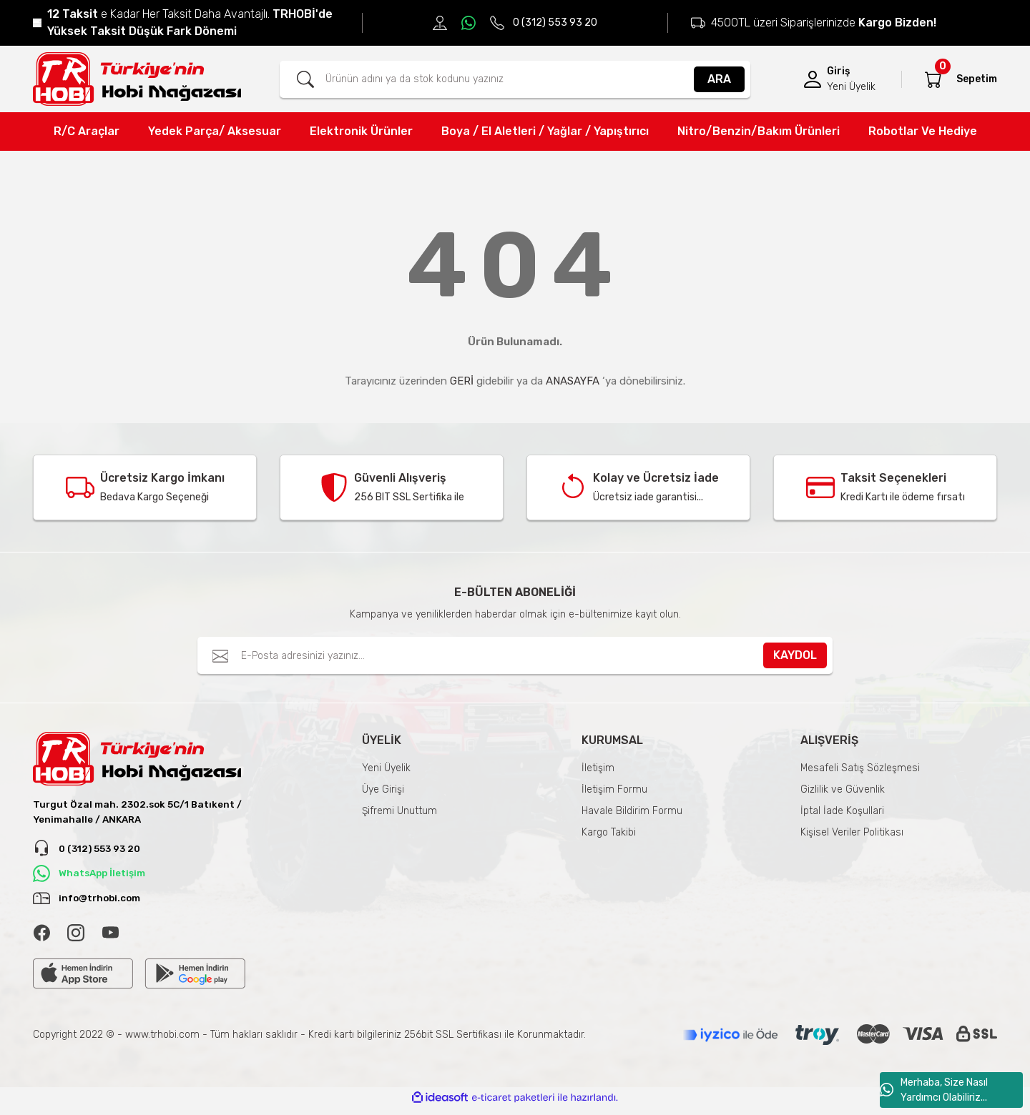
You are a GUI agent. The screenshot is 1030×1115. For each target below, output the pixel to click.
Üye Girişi (383, 789)
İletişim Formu (614, 789)
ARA (719, 79)
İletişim (598, 768)
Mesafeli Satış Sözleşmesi (860, 768)
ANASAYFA (572, 381)
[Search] (515, 79)
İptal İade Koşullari (842, 811)
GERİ (462, 381)
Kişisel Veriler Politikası (851, 832)
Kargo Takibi (609, 832)
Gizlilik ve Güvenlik (842, 789)
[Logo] (137, 79)
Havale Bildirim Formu (632, 811)
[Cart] (933, 79)
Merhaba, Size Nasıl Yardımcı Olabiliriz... (934, 1090)
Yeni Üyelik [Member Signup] (851, 87)
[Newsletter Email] (515, 655)
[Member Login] (812, 79)
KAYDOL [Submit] (795, 655)
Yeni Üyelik (386, 768)
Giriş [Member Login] (838, 71)
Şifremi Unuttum (399, 811)
